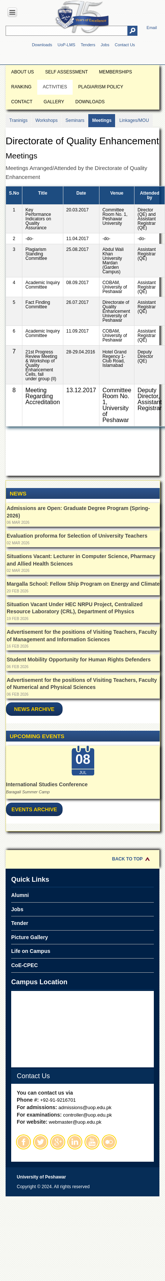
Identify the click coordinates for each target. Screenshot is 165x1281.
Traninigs (18, 120)
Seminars (75, 120)
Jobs (105, 45)
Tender (19, 923)
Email (152, 27)
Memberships (115, 72)
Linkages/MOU (134, 120)
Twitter (40, 1142)
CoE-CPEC (24, 965)
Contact (21, 101)
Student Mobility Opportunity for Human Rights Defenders (79, 659)
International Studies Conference (47, 784)
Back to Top (127, 859)
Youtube (92, 1142)
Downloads (42, 45)
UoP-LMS (67, 45)
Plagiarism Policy (100, 86)
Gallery (54, 101)
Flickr (109, 1142)
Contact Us (125, 45)
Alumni (20, 895)
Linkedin (75, 1142)
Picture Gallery (29, 937)
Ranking (21, 86)
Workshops (46, 120)
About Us (22, 72)
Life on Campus (30, 951)
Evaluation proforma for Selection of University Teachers (77, 536)
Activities (55, 86)
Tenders (88, 45)
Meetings (101, 120)
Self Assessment (66, 72)
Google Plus (57, 1142)
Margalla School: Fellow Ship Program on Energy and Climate (83, 584)
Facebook (23, 1142)
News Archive (34, 709)
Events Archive (34, 809)
